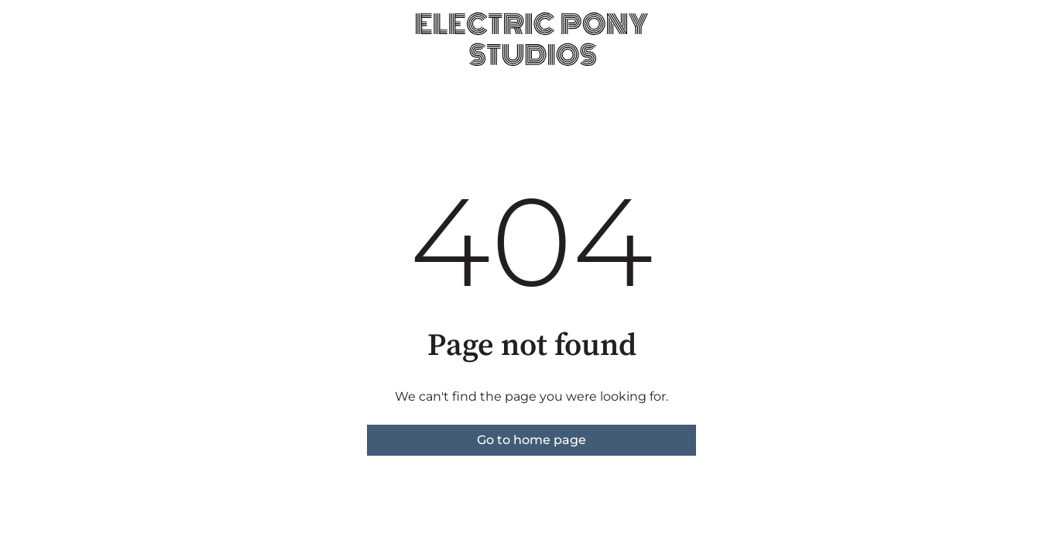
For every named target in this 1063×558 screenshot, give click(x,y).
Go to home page (531, 439)
